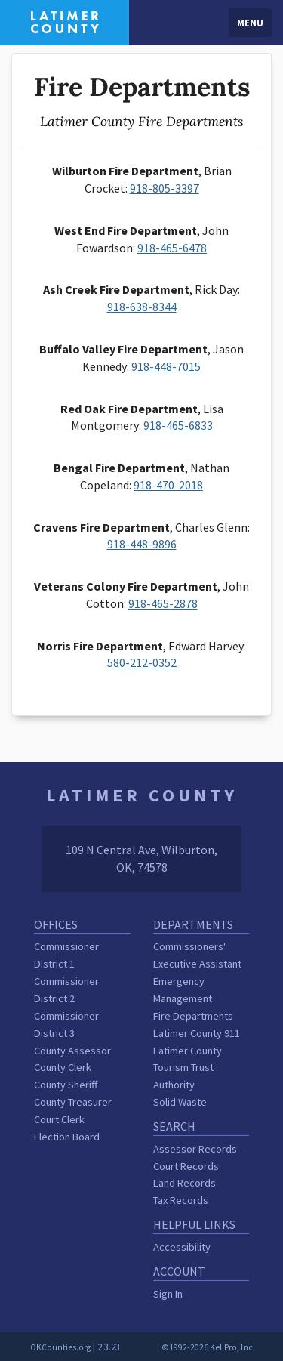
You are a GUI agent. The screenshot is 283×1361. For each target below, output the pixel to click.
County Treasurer (73, 1102)
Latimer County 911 (196, 1033)
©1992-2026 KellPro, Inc (207, 1347)
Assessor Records (195, 1149)
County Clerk (62, 1067)
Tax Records (180, 1200)
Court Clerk (59, 1119)
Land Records (184, 1183)
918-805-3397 (164, 188)
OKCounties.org (60, 1347)
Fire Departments (193, 1016)
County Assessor (72, 1050)
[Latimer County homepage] (64, 21)
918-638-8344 (142, 306)
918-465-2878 (163, 603)
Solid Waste (180, 1102)
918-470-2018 (168, 484)
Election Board (67, 1136)
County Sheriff (65, 1084)
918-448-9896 (142, 543)
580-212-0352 (142, 662)
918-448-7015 (166, 366)
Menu (250, 23)
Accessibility (182, 1247)
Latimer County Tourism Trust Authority (187, 1068)
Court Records (186, 1166)
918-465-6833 (178, 425)
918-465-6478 (172, 247)
